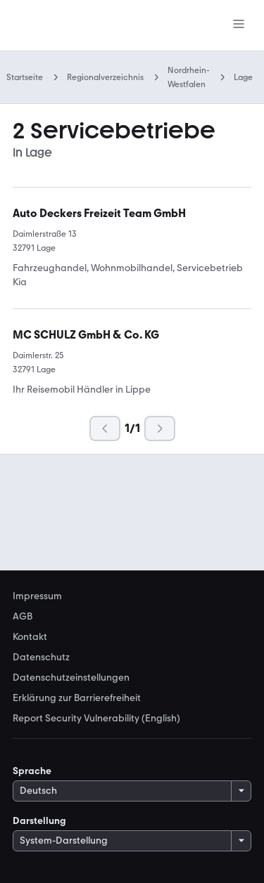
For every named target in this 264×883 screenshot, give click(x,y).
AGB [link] (22, 616)
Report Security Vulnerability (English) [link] (96, 718)
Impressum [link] (37, 596)
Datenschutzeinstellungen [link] (71, 677)
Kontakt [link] (30, 637)
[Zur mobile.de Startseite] (72, 25)
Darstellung (39, 821)
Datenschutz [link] (41, 657)
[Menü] (238, 25)
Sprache (32, 771)
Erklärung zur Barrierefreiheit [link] (77, 698)
